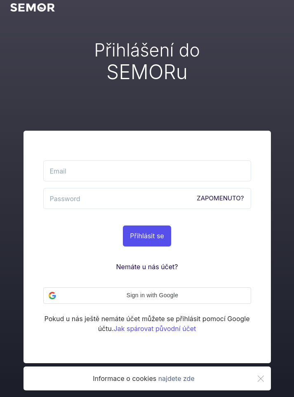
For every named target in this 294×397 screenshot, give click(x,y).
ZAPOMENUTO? (220, 198)
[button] (147, 295)
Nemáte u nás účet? (147, 267)
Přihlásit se (147, 236)
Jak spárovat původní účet (155, 328)
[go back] (32, 7)
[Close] (260, 379)
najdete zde (176, 378)
